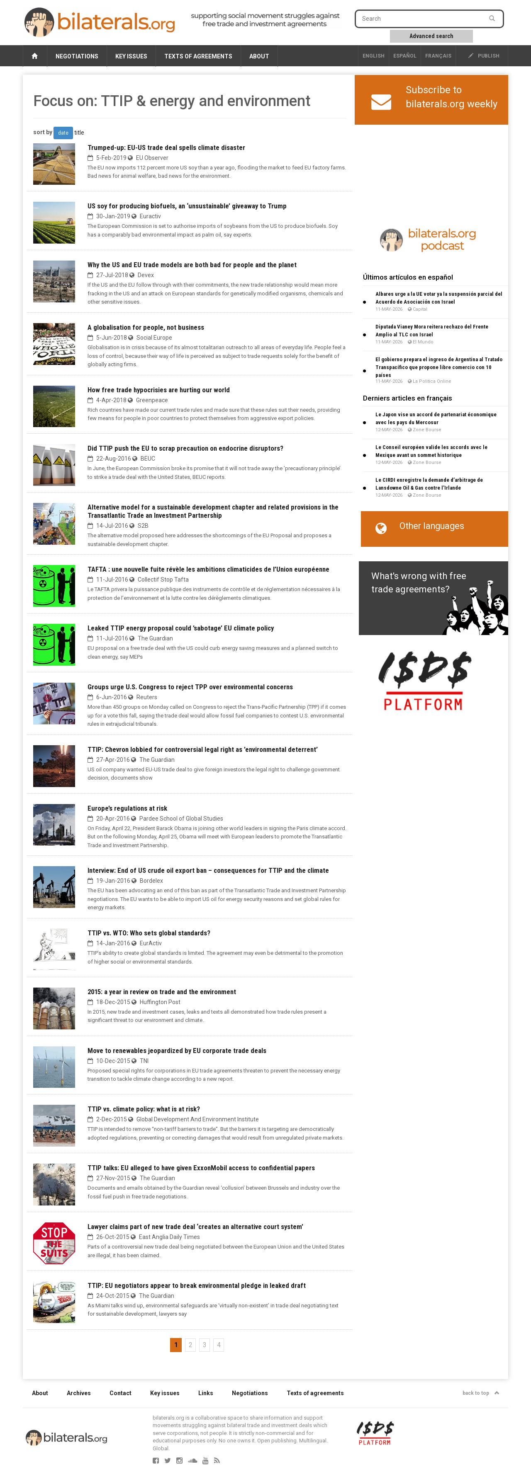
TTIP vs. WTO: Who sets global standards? (149, 933)
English (374, 56)
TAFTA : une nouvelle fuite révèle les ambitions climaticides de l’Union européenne (208, 569)
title (79, 132)
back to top (481, 1393)
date (63, 133)
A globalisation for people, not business (146, 327)
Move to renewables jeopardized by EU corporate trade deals (177, 1050)
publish (483, 56)
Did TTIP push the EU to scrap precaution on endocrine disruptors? (185, 448)
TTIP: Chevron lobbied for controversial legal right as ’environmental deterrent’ (203, 749)
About (259, 56)
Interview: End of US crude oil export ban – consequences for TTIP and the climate (208, 870)
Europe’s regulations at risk (127, 808)
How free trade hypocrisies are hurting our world (159, 390)
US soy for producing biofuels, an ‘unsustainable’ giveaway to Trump (187, 206)
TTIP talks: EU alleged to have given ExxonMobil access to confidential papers (201, 1168)
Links (205, 1393)
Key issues (131, 56)
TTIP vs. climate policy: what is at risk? (144, 1109)
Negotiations (77, 56)
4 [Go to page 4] (219, 1345)
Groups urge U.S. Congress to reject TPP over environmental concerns (190, 687)
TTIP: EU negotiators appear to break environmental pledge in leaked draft (197, 1285)
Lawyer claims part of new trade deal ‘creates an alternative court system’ (195, 1226)
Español (405, 56)
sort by (42, 132)
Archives (79, 1393)
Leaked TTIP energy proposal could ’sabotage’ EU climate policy (181, 628)
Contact (121, 1393)
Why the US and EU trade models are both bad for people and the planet (192, 265)
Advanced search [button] (431, 36)
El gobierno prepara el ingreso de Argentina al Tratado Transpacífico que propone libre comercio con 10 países (438, 367)
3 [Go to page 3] (205, 1345)
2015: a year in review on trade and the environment (162, 992)
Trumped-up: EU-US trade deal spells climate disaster (166, 147)
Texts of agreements (198, 56)
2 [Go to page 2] (190, 1345)
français (438, 56)
